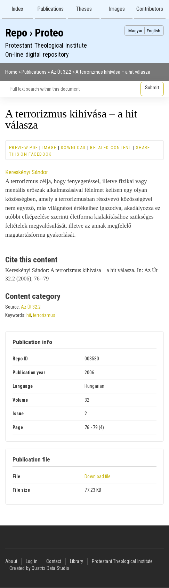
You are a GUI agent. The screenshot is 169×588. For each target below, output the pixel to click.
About (11, 561)
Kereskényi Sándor (26, 172)
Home (11, 72)
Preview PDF (23, 147)
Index (17, 9)
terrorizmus (44, 315)
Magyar (135, 30)
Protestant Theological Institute (122, 561)
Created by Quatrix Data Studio (39, 568)
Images (117, 9)
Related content (110, 147)
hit (28, 315)
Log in (32, 561)
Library (76, 561)
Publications (50, 9)
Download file (97, 476)
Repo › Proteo (34, 32)
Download (73, 147)
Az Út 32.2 (61, 72)
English (153, 30)
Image (49, 147)
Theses (84, 9)
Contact (53, 561)
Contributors (149, 9)
